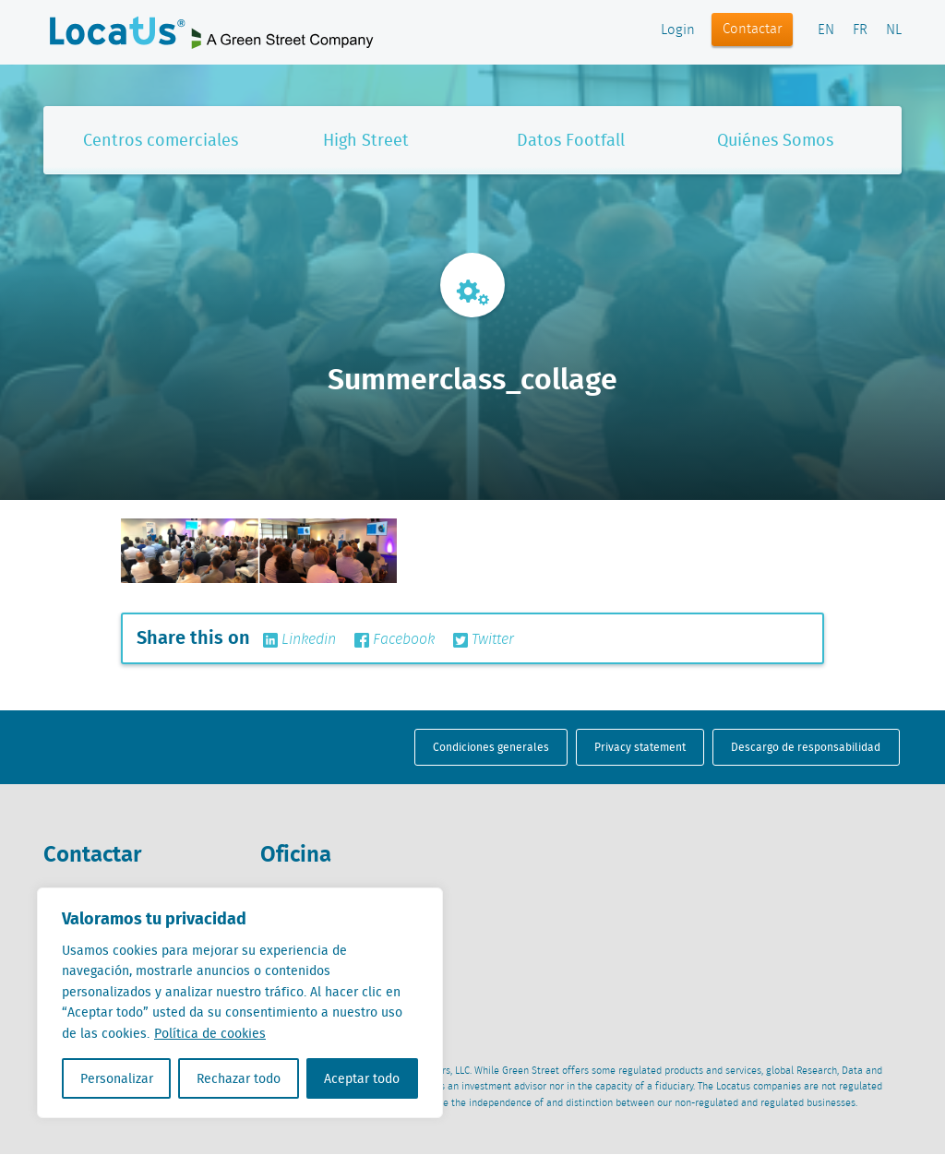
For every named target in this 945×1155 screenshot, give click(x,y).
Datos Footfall (571, 139)
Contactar (753, 29)
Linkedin (299, 640)
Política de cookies (210, 1033)
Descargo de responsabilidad (805, 747)
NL (894, 30)
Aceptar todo (362, 1078)
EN (826, 30)
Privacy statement (640, 747)
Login (678, 30)
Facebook (394, 640)
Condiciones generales (491, 747)
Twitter (483, 640)
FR (860, 30)
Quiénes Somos (775, 139)
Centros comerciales (160, 139)
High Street (366, 139)
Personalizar (116, 1078)
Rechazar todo (239, 1078)
